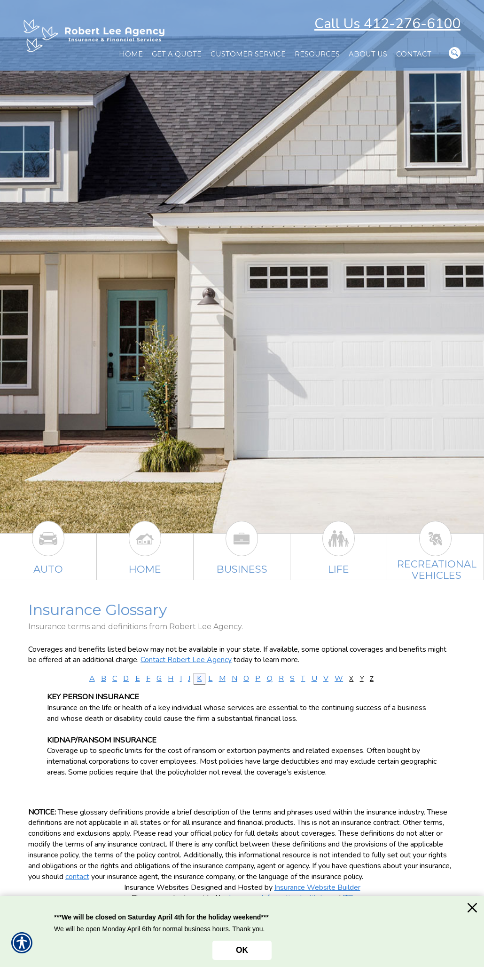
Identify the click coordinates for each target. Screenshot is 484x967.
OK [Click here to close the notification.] (242, 950)
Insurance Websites (156, 887)
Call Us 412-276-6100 (387, 23)
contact (77, 876)
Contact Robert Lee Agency (186, 660)
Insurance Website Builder (317, 887)
